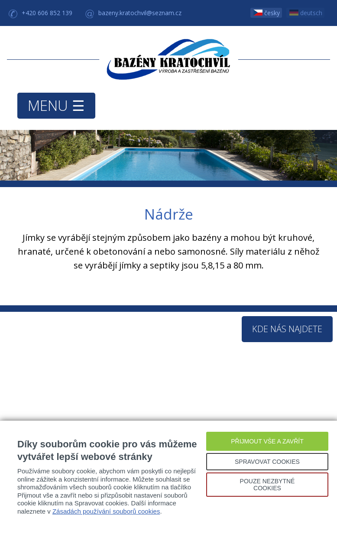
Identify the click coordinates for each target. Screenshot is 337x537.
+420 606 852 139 (47, 13)
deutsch (305, 13)
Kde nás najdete (287, 329)
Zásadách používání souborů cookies (106, 511)
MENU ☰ (56, 105)
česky (266, 13)
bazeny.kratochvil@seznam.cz (139, 13)
